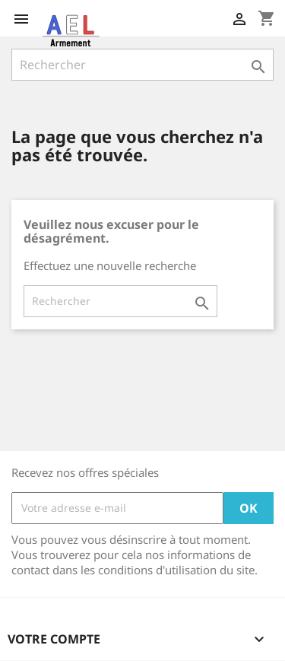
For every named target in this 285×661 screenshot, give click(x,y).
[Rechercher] (142, 65)
